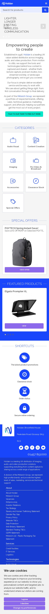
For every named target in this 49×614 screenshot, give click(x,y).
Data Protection (12, 524)
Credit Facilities (12, 549)
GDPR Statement (13, 533)
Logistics (9, 555)
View (24, 326)
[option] (24, 26)
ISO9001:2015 (11, 502)
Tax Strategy (11, 508)
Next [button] (43, 26)
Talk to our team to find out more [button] (24, 114)
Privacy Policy (12, 517)
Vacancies (10, 499)
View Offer (24, 270)
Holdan (26, 54)
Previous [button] (5, 26)
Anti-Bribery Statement (15, 527)
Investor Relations (13, 505)
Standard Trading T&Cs (15, 530)
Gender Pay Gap (13, 514)
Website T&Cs (12, 521)
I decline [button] (25, 603)
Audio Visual (11, 564)
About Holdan (12, 493)
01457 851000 (37, 454)
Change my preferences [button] (24, 608)
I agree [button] (24, 599)
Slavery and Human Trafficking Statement (23, 511)
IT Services (10, 552)
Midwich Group (25, 96)
